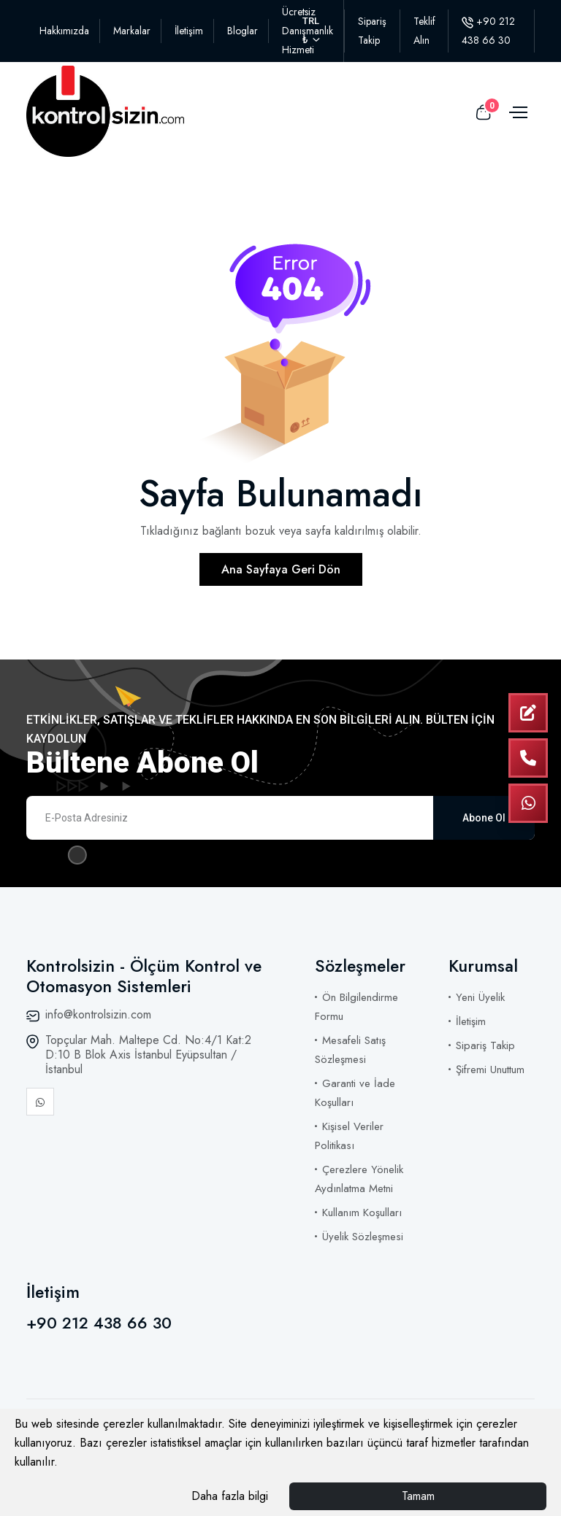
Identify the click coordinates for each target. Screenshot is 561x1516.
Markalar (131, 30)
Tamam (418, 1496)
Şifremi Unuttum (490, 1069)
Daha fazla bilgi (229, 1496)
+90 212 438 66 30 (99, 1322)
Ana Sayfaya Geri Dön (280, 569)
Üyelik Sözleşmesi (362, 1237)
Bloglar (242, 30)
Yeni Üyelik (480, 997)
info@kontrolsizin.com (98, 1014)
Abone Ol (483, 818)
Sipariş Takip (485, 1045)
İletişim (189, 30)
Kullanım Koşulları (362, 1212)
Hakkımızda (64, 30)
